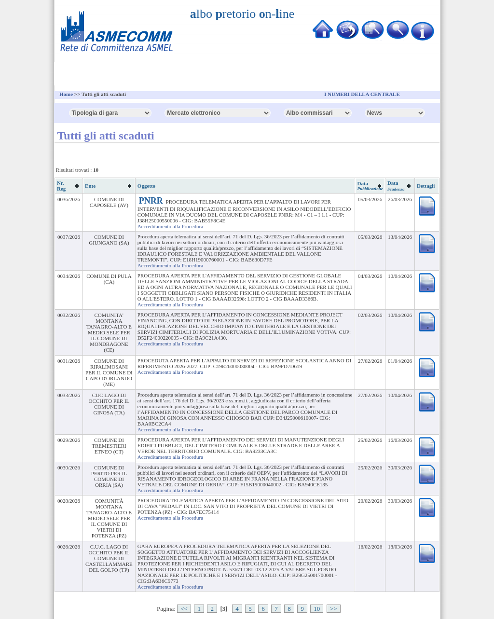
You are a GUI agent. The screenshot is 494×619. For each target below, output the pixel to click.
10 (317, 608)
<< (184, 608)
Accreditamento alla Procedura (170, 226)
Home (66, 94)
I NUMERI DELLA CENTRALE (362, 94)
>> (333, 608)
